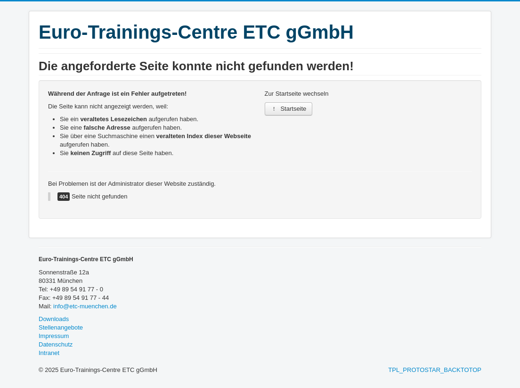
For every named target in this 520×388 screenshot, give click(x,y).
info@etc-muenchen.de (85, 306)
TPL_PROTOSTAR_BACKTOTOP (434, 369)
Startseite (289, 108)
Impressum (54, 335)
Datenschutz (56, 344)
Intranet (49, 352)
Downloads (54, 318)
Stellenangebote (61, 327)
